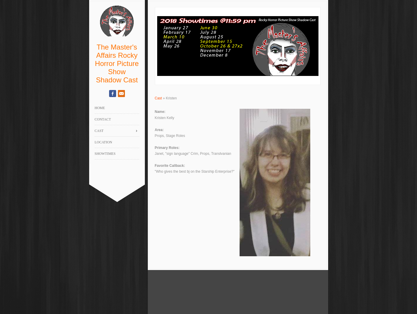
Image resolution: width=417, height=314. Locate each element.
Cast (158, 98)
